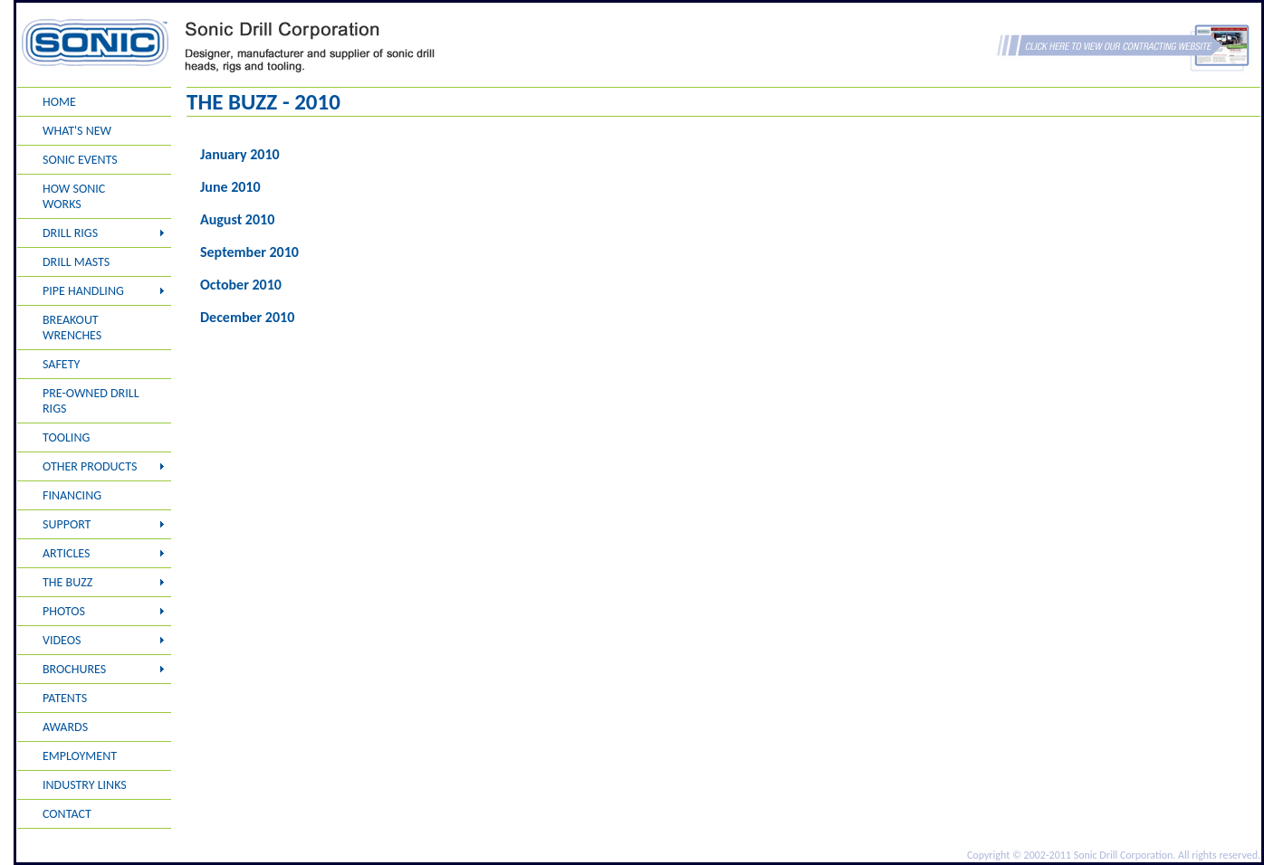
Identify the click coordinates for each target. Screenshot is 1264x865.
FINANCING (72, 495)
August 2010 (237, 219)
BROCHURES (74, 669)
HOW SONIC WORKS (74, 196)
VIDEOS (62, 640)
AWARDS (65, 727)
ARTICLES (66, 553)
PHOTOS (64, 611)
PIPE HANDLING (83, 291)
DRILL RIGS (70, 233)
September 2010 (249, 252)
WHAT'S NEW (77, 130)
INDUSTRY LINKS (85, 785)
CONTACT (67, 814)
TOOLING (66, 437)
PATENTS (65, 698)
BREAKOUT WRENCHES (72, 327)
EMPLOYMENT (80, 756)
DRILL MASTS (76, 262)
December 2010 (247, 317)
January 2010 (240, 154)
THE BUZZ (67, 582)
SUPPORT (67, 524)
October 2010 (241, 284)
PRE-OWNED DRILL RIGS (91, 400)
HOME (59, 101)
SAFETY (61, 364)
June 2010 (230, 186)
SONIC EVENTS (80, 159)
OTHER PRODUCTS (90, 466)
